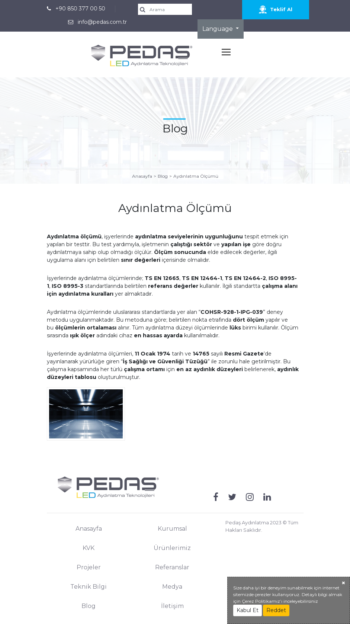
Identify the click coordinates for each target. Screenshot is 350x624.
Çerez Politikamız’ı (262, 601)
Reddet (276, 610)
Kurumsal (172, 528)
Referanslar (172, 567)
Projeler (89, 567)
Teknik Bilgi (88, 586)
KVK (88, 547)
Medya (172, 586)
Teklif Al (275, 9)
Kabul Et (248, 610)
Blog (163, 176)
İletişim (172, 605)
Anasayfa (142, 176)
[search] (167, 9)
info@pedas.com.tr (102, 22)
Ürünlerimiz (172, 547)
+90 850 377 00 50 (80, 8)
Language (218, 28)
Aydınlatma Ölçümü (195, 176)
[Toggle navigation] (226, 52)
